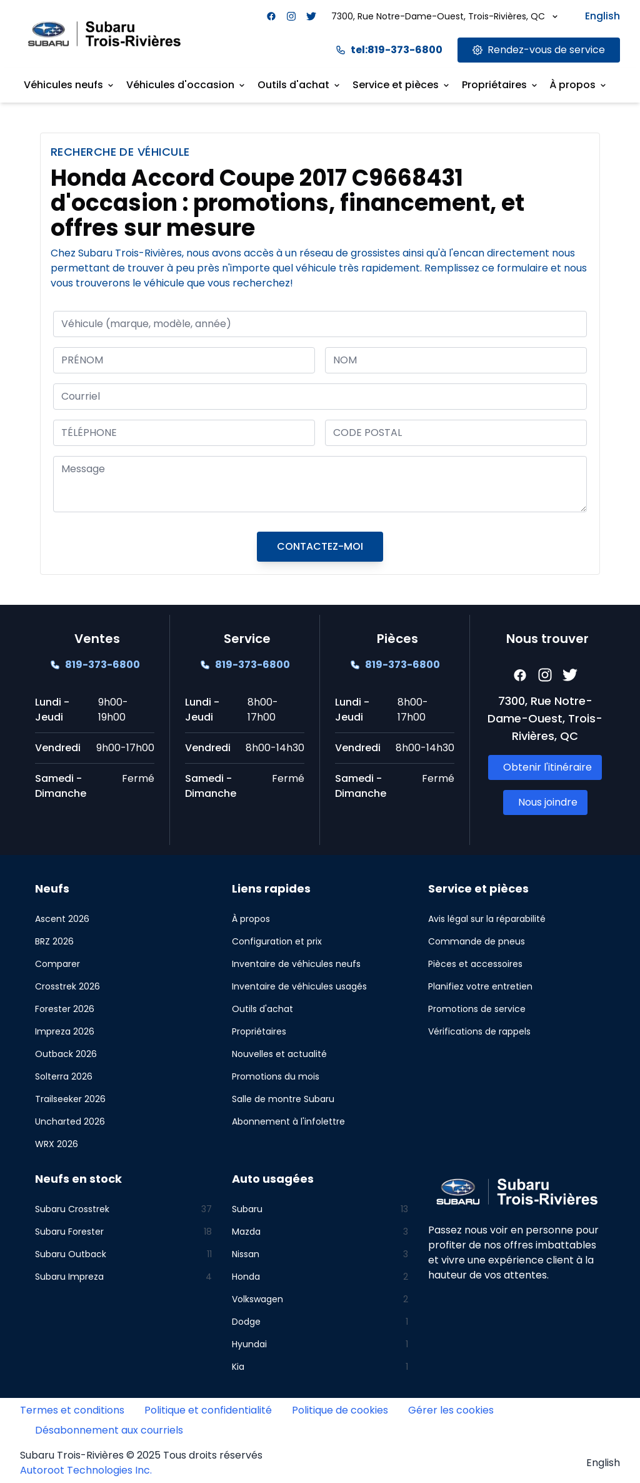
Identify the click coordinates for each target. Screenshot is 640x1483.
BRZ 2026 (54, 941)
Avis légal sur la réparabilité (487, 919)
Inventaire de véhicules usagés (299, 986)
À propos (251, 919)
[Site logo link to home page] (104, 33)
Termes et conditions (72, 1410)
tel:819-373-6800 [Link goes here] (389, 50)
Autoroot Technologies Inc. (86, 1470)
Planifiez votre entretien (480, 986)
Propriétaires (259, 1031)
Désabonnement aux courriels (109, 1430)
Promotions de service (477, 1009)
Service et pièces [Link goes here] (401, 85)
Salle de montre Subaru (283, 1099)
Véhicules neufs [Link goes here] (70, 85)
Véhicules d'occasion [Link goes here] (186, 85)
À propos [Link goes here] (578, 85)
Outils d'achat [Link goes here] (300, 85)
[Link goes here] (539, 50)
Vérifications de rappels (479, 1031)
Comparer (57, 964)
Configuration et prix (277, 941)
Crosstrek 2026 (67, 986)
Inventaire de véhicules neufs (296, 964)
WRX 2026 (56, 1144)
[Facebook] (271, 16)
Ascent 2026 (62, 919)
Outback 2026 (66, 1054)
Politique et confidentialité (208, 1410)
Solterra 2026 (63, 1076)
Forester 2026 (64, 1009)
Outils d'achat (262, 1009)
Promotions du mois (275, 1076)
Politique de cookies (340, 1410)
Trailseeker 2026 (70, 1099)
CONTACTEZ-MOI (320, 546)
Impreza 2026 (64, 1031)
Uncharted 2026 (70, 1121)
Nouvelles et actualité (279, 1054)
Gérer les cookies (451, 1410)
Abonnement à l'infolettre (288, 1121)
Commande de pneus (476, 941)
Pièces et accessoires (475, 964)
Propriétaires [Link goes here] (500, 85)
